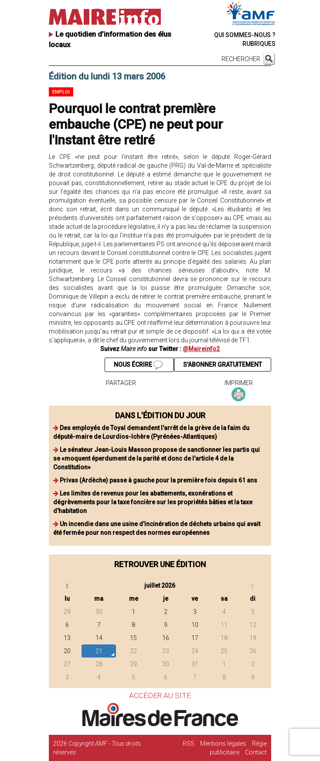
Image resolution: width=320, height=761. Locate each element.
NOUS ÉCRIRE (138, 365)
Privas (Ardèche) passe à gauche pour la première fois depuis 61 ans (158, 480)
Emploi (61, 92)
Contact (256, 752)
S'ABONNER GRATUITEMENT (222, 364)
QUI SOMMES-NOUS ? (245, 34)
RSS (188, 743)
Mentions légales (223, 743)
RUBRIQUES (259, 43)
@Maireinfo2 (201, 348)
